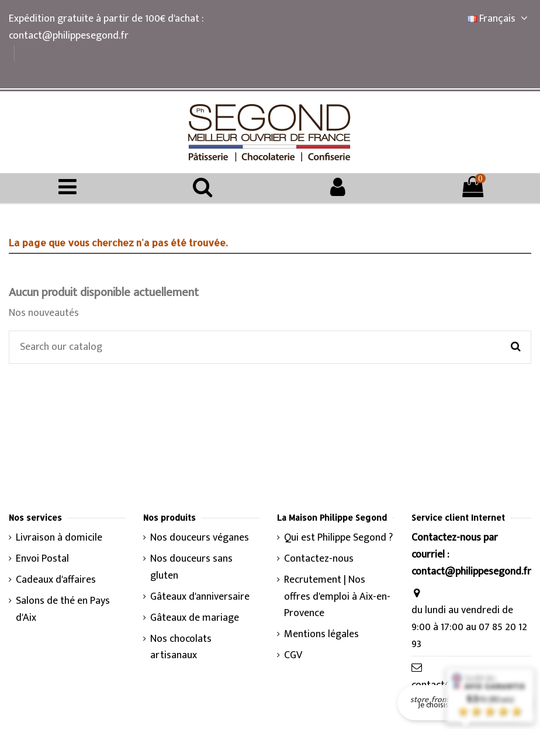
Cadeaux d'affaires (56, 580)
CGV (293, 655)
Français (499, 18)
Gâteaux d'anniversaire (200, 597)
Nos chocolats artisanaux (181, 648)
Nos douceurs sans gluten (191, 567)
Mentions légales (321, 634)
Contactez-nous (319, 559)
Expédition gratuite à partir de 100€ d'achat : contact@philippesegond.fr (106, 27)
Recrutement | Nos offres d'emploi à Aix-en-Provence (337, 597)
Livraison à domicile (59, 537)
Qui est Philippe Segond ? (338, 537)
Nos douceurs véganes (199, 537)
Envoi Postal (42, 559)
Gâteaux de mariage (194, 618)
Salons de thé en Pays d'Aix (63, 610)
